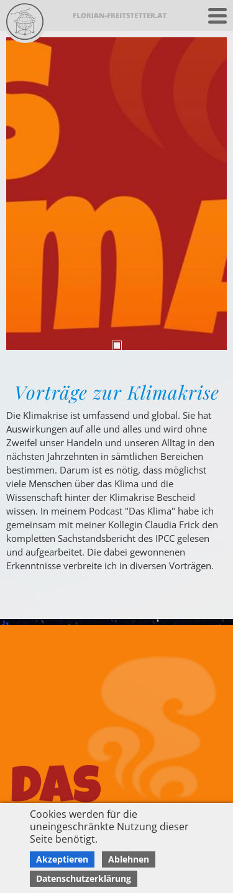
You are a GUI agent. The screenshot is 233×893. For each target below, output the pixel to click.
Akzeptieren (62, 859)
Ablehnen (128, 859)
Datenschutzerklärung (83, 878)
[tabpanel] (116, 193)
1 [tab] (117, 345)
